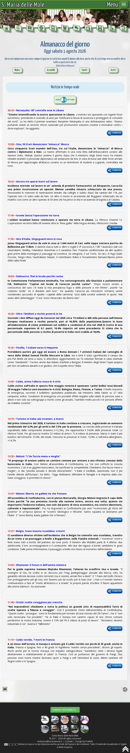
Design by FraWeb (84, 741)
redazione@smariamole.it (49, 741)
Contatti (69, 741)
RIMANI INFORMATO (65, 709)
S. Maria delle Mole (23, 5)
